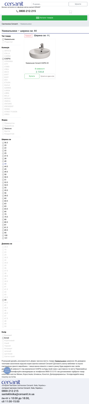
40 (4, 161)
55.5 (5, 190)
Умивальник (8, 39)
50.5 (5, 177)
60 (4, 198)
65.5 (5, 209)
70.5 (5, 217)
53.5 (5, 182)
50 (4, 174)
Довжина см (7, 244)
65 (4, 206)
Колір (4, 332)
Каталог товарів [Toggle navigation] (44, 18)
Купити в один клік (47, 76)
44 (4, 164)
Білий (5, 338)
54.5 (5, 185)
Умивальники (60, 361)
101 (4, 238)
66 (4, 212)
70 (4, 214)
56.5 (5, 143)
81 (4, 225)
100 (4, 235)
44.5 (5, 166)
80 (4, 219)
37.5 (5, 156)
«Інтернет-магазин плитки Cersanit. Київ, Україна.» (22, 388)
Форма (4, 120)
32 (4, 151)
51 (4, 180)
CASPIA (6, 59)
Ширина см (6, 139)
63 (4, 204)
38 (4, 158)
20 (4, 145)
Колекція (5, 47)
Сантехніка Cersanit (10, 24)
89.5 (5, 230)
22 (4, 148)
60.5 (5, 201)
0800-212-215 (26, 11)
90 (4, 233)
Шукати (78, 4)
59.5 (5, 196)
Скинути (28, 36)
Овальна (7, 128)
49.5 (5, 172)
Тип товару (6, 36)
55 (4, 188)
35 (4, 153)
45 (4, 169)
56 (4, 193)
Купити (32, 76)
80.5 (5, 222)
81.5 (5, 227)
